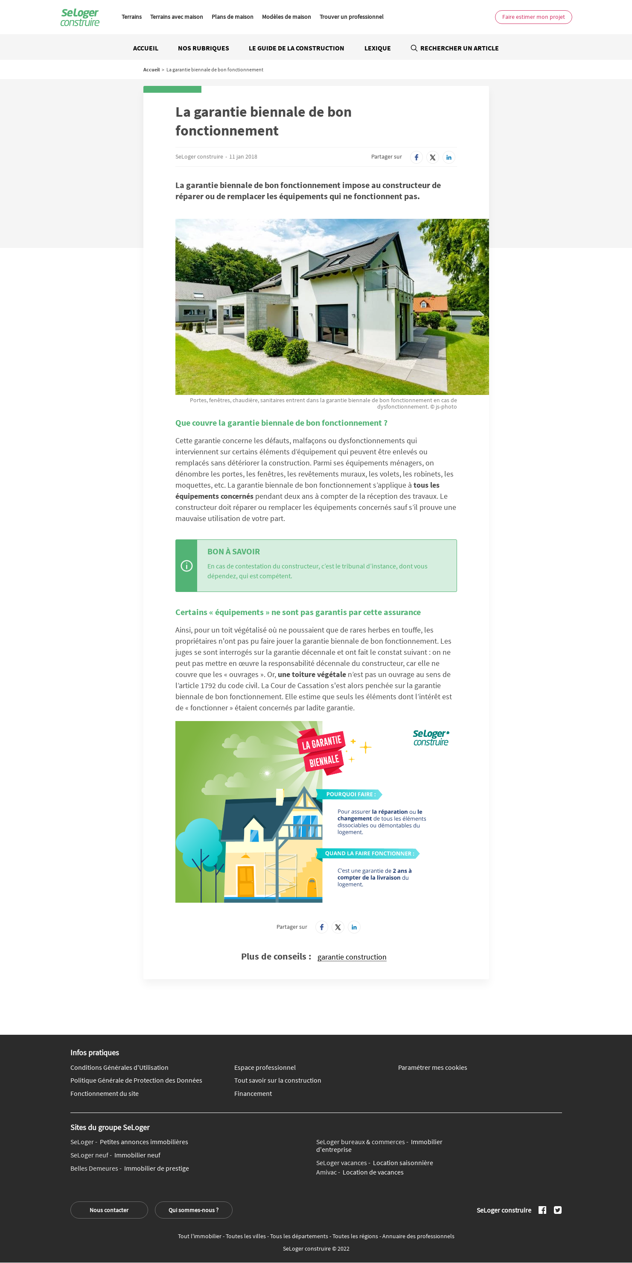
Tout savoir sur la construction (277, 1080)
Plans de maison (232, 17)
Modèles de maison (286, 17)
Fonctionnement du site (104, 1094)
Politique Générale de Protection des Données (136, 1080)
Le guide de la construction (296, 48)
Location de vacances (360, 1172)
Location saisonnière (374, 1163)
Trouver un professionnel (352, 17)
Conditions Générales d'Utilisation (119, 1068)
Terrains (132, 17)
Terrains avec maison (176, 17)
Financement (253, 1094)
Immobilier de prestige (129, 1168)
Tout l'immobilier (200, 1236)
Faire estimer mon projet (533, 17)
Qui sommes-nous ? (193, 1210)
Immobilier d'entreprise (379, 1145)
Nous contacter (109, 1210)
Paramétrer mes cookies (432, 1068)
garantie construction (352, 957)
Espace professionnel (265, 1068)
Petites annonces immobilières (129, 1142)
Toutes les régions (355, 1236)
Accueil (145, 48)
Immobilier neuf (115, 1155)
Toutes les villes (246, 1236)
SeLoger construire (199, 156)
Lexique (377, 48)
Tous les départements (299, 1236)
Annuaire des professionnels (418, 1236)
